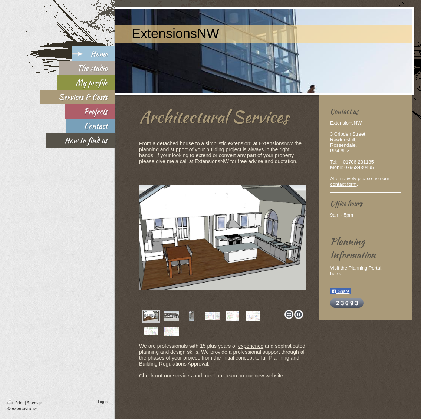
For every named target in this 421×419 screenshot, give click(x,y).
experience (251, 346)
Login (103, 401)
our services (178, 376)
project (191, 358)
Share (340, 291)
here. (335, 273)
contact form (343, 184)
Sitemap (34, 402)
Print (16, 402)
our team (227, 376)
